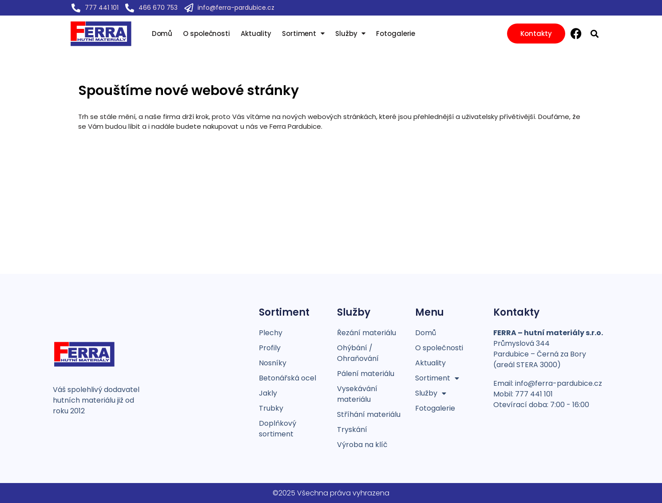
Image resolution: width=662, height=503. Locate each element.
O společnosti (206, 33)
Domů (162, 33)
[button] (594, 33)
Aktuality (256, 33)
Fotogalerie (395, 33)
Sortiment (303, 33)
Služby (350, 33)
